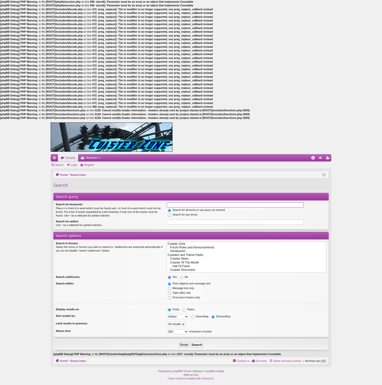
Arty (196, 374)
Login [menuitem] (321, 158)
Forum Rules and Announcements (246, 247)
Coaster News (246, 259)
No (184, 276)
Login (74, 164)
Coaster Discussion (246, 270)
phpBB (177, 371)
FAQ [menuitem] (315, 158)
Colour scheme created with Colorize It (191, 378)
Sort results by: (66, 315)
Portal (63, 174)
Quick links (55, 158)
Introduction (246, 251)
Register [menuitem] (328, 158)
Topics (188, 309)
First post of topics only (184, 297)
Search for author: (67, 221)
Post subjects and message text (189, 283)
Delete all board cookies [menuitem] (287, 360)
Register (89, 164)
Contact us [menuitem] (243, 360)
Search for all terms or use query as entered (196, 209)
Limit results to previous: (72, 323)
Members (92, 158)
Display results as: (67, 309)
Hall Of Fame (246, 266)
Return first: (63, 330)
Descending (220, 316)
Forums (70, 158)
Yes (172, 276)
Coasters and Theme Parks (246, 255)
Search (59, 164)
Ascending (199, 316)
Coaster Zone (246, 244)
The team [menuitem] (261, 360)
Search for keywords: (69, 204)
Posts (173, 309)
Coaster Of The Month (246, 262)
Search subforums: (68, 276)
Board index (78, 174)
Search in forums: (67, 243)
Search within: (65, 283)
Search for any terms (182, 214)
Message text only (181, 288)
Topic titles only (179, 292)
